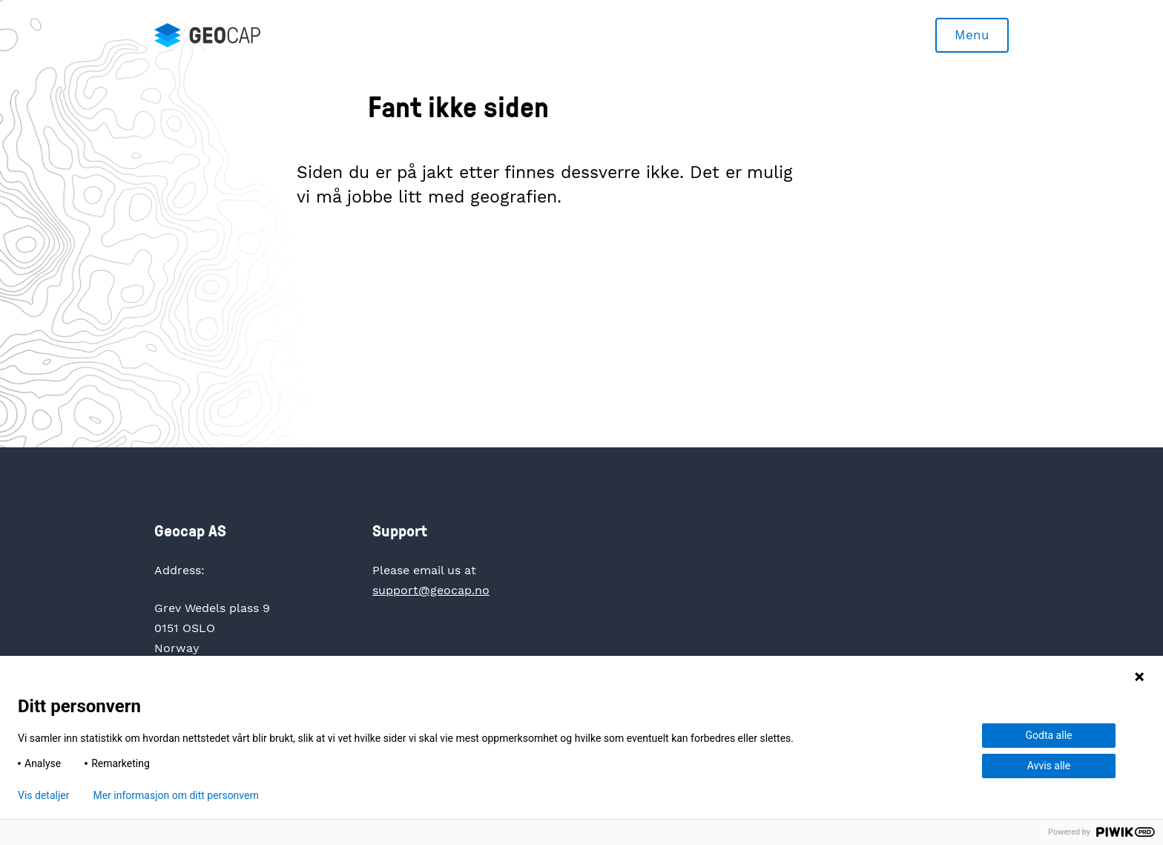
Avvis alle (1048, 766)
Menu (972, 34)
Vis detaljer (43, 795)
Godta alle (1049, 735)
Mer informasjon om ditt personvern (175, 795)
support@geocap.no (431, 590)
